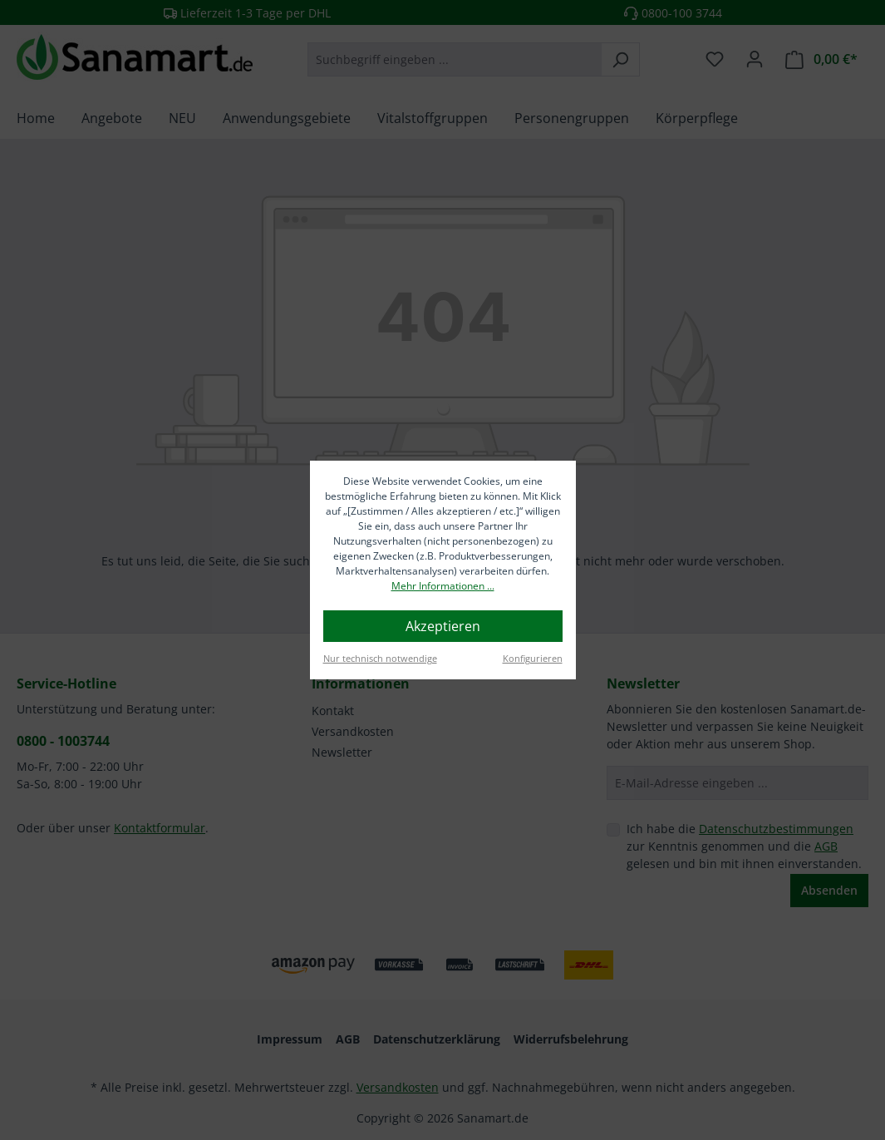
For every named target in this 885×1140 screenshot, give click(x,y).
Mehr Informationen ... (442, 586)
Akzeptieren (443, 626)
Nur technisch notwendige (380, 658)
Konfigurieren (533, 658)
